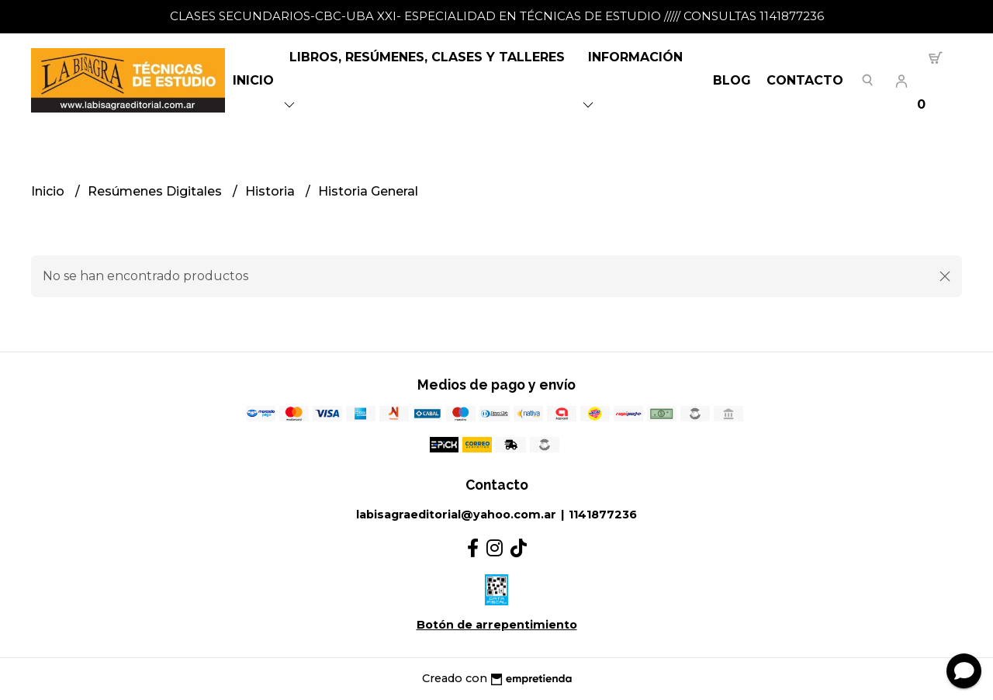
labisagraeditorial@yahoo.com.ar (456, 515)
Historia (271, 191)
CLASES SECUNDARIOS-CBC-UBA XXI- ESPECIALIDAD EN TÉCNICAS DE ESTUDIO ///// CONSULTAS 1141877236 (497, 16)
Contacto (804, 80)
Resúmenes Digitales (156, 191)
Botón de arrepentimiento (497, 625)
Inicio (253, 80)
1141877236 (603, 515)
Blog (732, 80)
